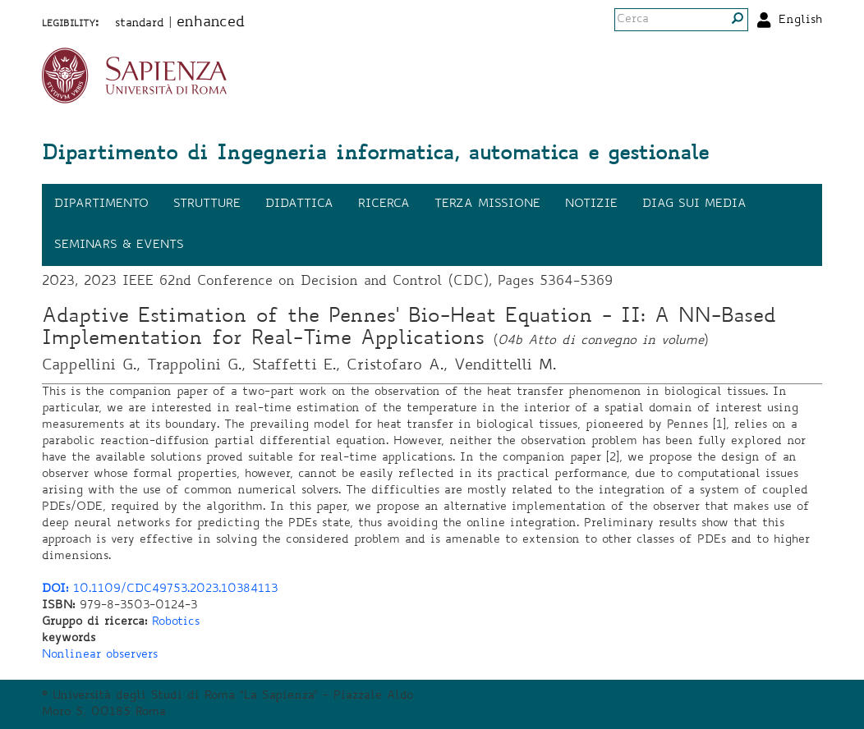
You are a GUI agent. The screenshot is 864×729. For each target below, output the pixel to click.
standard (139, 24)
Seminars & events (119, 245)
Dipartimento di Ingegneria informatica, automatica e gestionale (375, 155)
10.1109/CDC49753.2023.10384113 (160, 589)
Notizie (591, 204)
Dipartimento (101, 204)
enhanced (211, 23)
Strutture (207, 204)
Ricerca (384, 204)
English (800, 20)
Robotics (176, 622)
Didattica (299, 204)
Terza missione (487, 204)
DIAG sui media (694, 204)
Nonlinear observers (100, 655)
